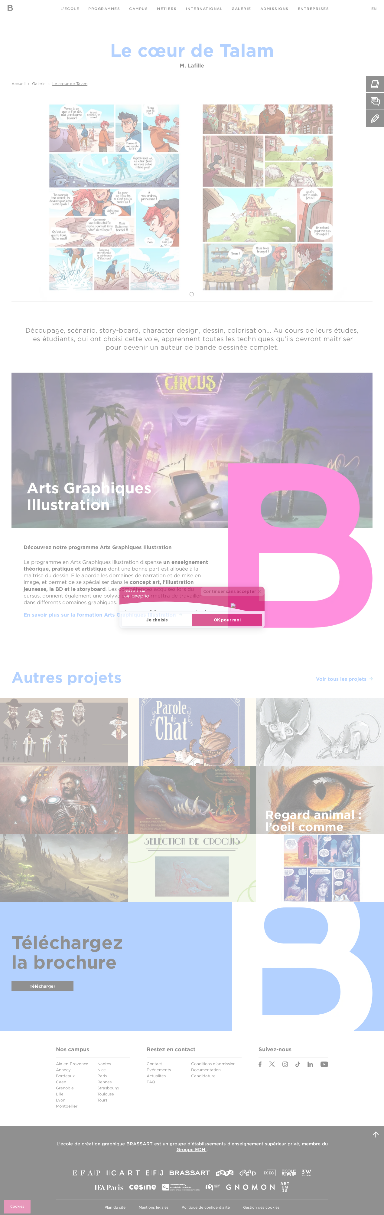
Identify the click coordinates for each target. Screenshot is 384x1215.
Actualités (156, 1076)
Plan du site (115, 1207)
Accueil (18, 83)
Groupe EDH (192, 1149)
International (204, 8)
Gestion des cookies (261, 1207)
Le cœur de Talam (69, 83)
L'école (70, 8)
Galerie (241, 8)
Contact (154, 1064)
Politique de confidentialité (206, 1207)
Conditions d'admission (213, 1064)
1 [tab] (192, 294)
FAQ (151, 1082)
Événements (159, 1070)
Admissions (274, 8)
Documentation (206, 1070)
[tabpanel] (192, 197)
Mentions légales (153, 1207)
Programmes (104, 8)
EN (373, 8)
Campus (138, 8)
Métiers (167, 8)
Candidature (203, 1076)
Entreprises (313, 8)
